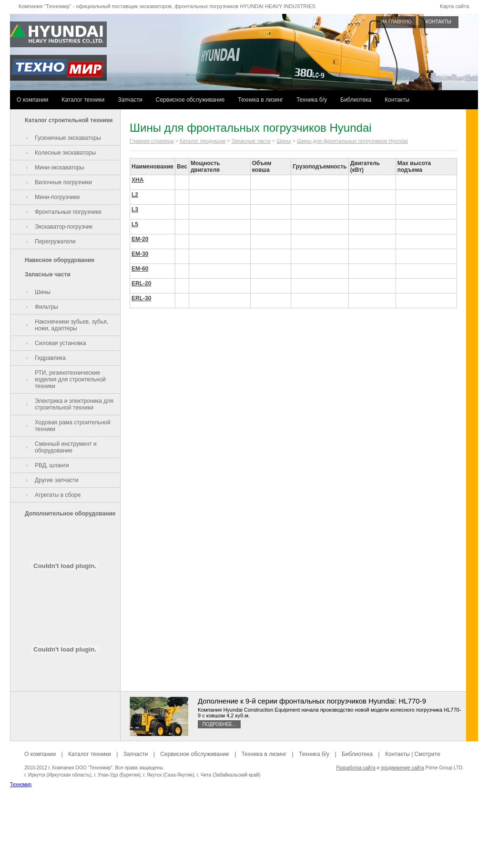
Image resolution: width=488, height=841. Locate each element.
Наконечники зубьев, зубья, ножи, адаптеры (71, 325)
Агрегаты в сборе (58, 495)
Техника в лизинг (260, 99)
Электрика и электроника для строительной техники (74, 404)
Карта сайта (454, 6)
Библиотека (355, 99)
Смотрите (427, 754)
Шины (43, 292)
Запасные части (48, 274)
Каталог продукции (202, 141)
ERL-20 (141, 283)
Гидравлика (50, 358)
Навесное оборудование (59, 260)
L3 (135, 209)
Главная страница (151, 141)
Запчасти (130, 99)
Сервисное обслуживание (190, 99)
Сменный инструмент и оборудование (66, 447)
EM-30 (140, 254)
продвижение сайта (402, 767)
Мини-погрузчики (57, 197)
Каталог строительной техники (68, 120)
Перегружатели (55, 241)
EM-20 (140, 239)
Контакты (397, 99)
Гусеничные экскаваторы (68, 138)
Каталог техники (82, 99)
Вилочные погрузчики (63, 182)
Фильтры (46, 307)
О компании (32, 99)
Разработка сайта (355, 767)
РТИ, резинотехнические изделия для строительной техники (70, 379)
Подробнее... (219, 724)
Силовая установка (60, 343)
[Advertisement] (244, 819)
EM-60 (140, 268)
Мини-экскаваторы (59, 167)
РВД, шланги (52, 465)
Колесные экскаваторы (65, 152)
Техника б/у (311, 99)
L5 (135, 224)
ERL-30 (141, 298)
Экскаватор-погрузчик (63, 226)
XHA (137, 180)
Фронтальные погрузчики (68, 212)
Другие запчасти (57, 480)
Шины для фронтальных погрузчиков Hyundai (352, 141)
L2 (135, 194)
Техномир (20, 784)
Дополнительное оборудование (70, 513)
